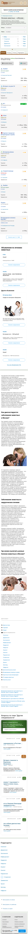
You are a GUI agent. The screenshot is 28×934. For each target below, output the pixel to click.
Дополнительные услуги (9, 670)
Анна (5, 744)
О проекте (4, 919)
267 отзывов (3, 107)
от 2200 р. (24, 228)
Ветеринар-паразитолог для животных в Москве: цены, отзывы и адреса (12, 691)
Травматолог (6, 660)
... (3, 622)
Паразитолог (6, 655)
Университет (5, 110)
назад (11, 36)
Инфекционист (7, 642)
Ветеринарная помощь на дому (11, 672)
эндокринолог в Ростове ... (13, 743)
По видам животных (8, 677)
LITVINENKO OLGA (8, 806)
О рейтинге (4, 923)
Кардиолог (6, 645)
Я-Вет (5, 115)
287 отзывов (3, 138)
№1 (4, 103)
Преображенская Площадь (8, 225)
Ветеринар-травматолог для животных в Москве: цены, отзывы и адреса (12, 695)
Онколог (5, 652)
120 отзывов (3, 119)
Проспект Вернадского (7, 92)
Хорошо (22, 931)
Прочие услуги (7, 679)
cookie (11, 930)
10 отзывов (3, 206)
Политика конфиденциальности (6, 927)
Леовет (3, 202)
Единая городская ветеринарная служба (8, 133)
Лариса (5, 765)
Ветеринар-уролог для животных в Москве (12, 698)
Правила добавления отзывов (19, 927)
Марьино (4, 141)
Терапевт (5, 627)
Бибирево (4, 122)
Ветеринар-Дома (8, 152)
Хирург (5, 630)
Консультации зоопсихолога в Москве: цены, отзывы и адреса (13, 701)
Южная (3, 191)
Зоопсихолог (7, 45)
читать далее (7, 749)
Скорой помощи (8, 171)
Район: (3, 31)
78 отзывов (3, 89)
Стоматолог (7, 39)
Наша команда (5, 921)
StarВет (5, 69)
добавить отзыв (4, 222)
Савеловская (5, 209)
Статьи (16, 919)
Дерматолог (7, 43)
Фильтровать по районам (8, 904)
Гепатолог (6, 41)
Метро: (3, 27)
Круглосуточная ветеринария (10, 674)
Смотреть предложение (14, 264)
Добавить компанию (19, 921)
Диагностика (6, 625)
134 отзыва (3, 157)
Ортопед (5, 665)
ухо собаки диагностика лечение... (12, 824)
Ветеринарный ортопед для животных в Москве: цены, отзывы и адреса (11, 705)
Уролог (5, 662)
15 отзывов (3, 174)
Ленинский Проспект (7, 75)
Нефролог (5, 667)
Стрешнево (4, 177)
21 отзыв (3, 72)
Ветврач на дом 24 (9, 86)
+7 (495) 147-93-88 (13, 11)
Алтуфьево (4, 160)
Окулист (5, 650)
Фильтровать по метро (8, 899)
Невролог (5, 647)
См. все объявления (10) (14, 365)
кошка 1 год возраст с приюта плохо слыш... (11, 783)
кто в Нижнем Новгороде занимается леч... (12, 804)
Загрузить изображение (20, 923)
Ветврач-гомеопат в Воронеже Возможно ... (11, 762)
